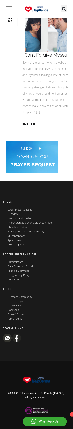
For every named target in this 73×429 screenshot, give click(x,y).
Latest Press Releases (20, 209)
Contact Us (14, 279)
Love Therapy (15, 301)
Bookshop (13, 310)
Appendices (14, 240)
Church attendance (18, 227)
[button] (64, 8)
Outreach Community (20, 296)
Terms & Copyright (18, 270)
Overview (13, 214)
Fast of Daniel (15, 318)
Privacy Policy (15, 262)
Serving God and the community (26, 231)
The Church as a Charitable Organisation (30, 222)
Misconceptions (16, 236)
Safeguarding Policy (19, 275)
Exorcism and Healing (20, 218)
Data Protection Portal (20, 266)
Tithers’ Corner (16, 314)
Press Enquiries (16, 244)
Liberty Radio (15, 305)
